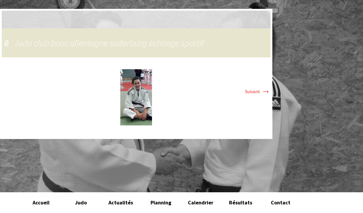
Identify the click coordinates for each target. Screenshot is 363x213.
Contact (280, 202)
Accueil (41, 202)
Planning (161, 202)
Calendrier (200, 202)
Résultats (240, 202)
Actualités (120, 202)
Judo (81, 202)
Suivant (258, 91)
